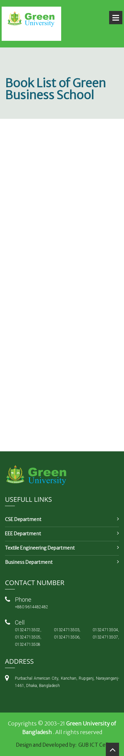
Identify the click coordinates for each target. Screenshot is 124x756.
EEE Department (23, 534)
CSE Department (23, 519)
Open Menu (115, 17)
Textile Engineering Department (40, 548)
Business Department (29, 562)
